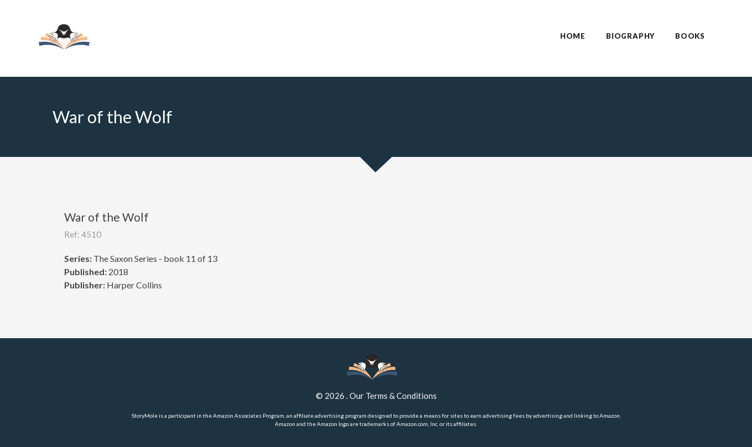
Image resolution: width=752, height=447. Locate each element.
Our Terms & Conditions (393, 396)
